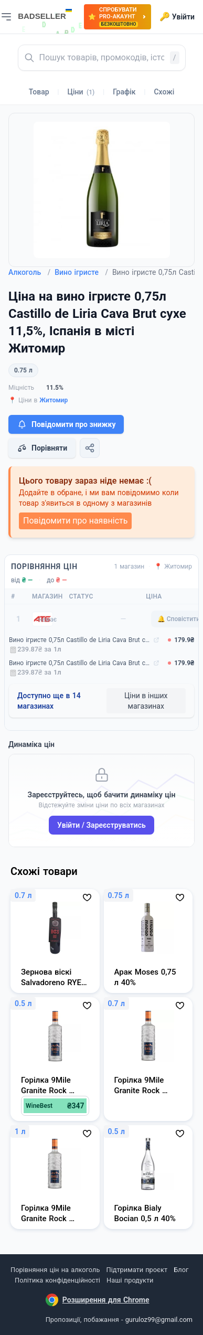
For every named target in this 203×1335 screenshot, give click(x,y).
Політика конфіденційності (57, 1280)
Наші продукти (129, 1280)
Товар (39, 92)
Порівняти (42, 448)
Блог (181, 1270)
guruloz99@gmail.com (159, 1319)
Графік (124, 92)
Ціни (81, 92)
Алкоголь (29, 272)
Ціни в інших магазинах (146, 700)
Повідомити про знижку (66, 424)
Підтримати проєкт (136, 1270)
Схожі (164, 92)
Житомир (53, 400)
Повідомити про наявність (75, 521)
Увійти (177, 16)
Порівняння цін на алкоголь (55, 1270)
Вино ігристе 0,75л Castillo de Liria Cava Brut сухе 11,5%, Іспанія (80, 640)
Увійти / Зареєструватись (101, 825)
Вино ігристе (81, 272)
